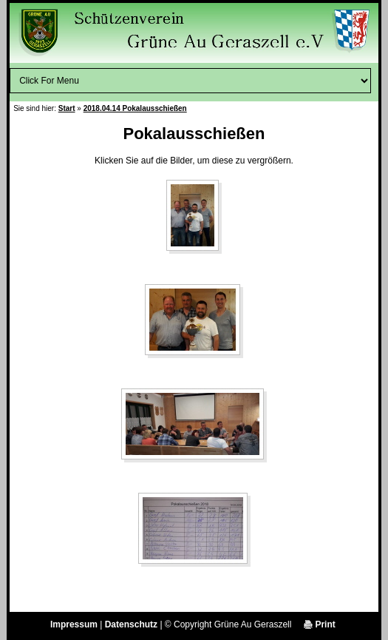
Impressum (74, 624)
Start (66, 108)
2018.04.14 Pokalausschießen (135, 108)
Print (320, 624)
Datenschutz (131, 624)
